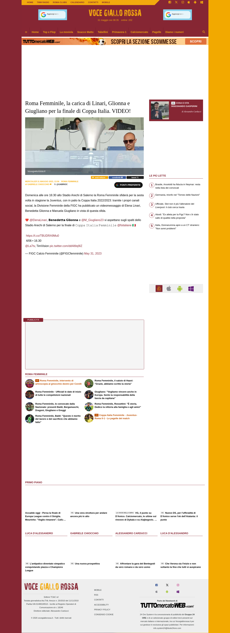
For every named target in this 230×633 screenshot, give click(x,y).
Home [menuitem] (35, 32)
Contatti (99, 600)
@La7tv (30, 245)
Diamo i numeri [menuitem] (174, 32)
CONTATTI (93, 2)
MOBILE (106, 2)
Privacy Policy (102, 610)
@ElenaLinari (38, 220)
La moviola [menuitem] (66, 32)
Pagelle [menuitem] (156, 32)
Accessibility (101, 605)
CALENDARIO (77, 2)
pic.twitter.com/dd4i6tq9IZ (66, 245)
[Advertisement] (176, 435)
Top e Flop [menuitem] (49, 32)
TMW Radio (43, 2)
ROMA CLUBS (60, 2)
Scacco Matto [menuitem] (85, 32)
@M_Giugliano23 (92, 220)
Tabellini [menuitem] (103, 32)
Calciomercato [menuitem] (139, 32)
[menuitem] (26, 32)
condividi (117, 177)
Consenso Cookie (104, 614)
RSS (96, 595)
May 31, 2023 (93, 253)
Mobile (98, 590)
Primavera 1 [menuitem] (119, 32)
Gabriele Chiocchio (38, 184)
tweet (135, 177)
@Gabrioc (61, 184)
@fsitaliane (124, 225)
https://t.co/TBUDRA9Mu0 (42, 235)
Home (30, 2)
